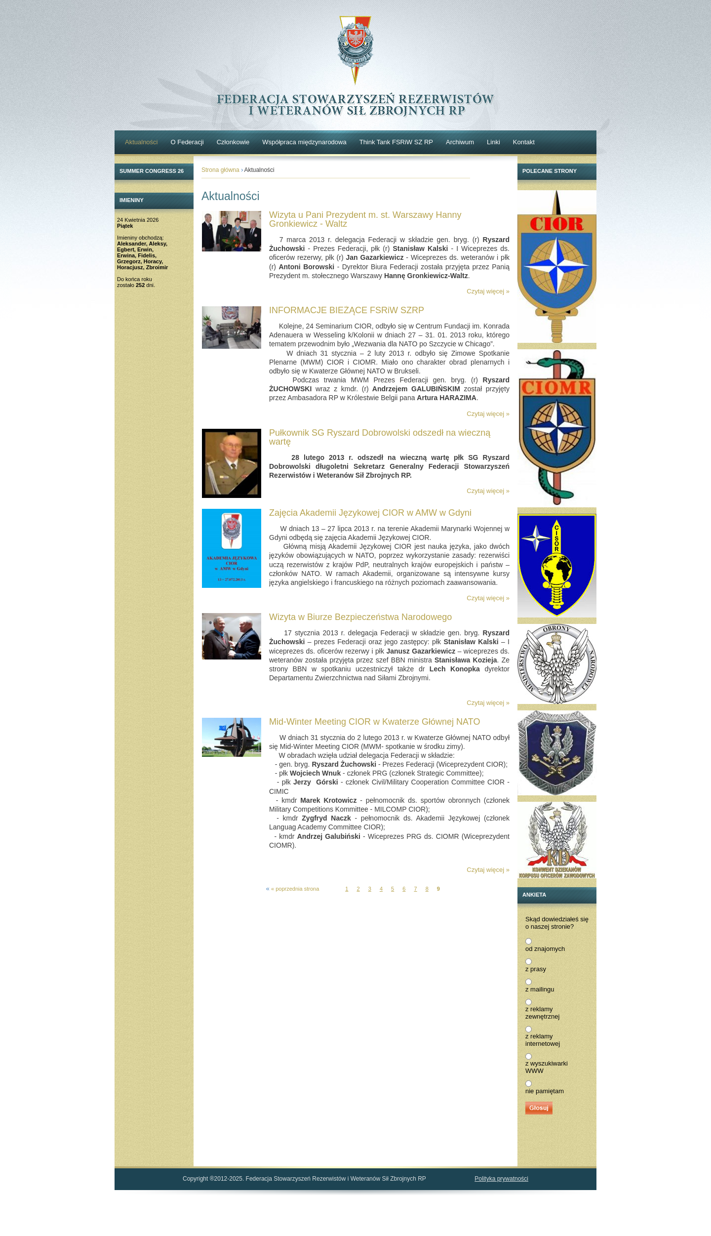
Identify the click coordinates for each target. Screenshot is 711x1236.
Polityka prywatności (501, 1178)
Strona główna (220, 169)
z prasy (535, 969)
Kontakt (524, 142)
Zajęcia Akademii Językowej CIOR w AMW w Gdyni (370, 513)
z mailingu (539, 989)
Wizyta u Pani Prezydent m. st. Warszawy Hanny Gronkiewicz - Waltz (365, 219)
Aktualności (141, 142)
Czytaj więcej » (488, 291)
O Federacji (186, 142)
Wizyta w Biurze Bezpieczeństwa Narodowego (360, 617)
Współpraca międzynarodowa (304, 142)
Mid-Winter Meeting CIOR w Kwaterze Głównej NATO (374, 722)
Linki (493, 142)
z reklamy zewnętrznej (542, 1012)
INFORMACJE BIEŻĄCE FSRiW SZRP (346, 310)
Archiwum (460, 142)
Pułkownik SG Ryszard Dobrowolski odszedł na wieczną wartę (379, 437)
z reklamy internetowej (542, 1039)
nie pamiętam (544, 1091)
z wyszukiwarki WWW (546, 1067)
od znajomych (545, 948)
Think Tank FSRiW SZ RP (396, 142)
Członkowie (233, 142)
